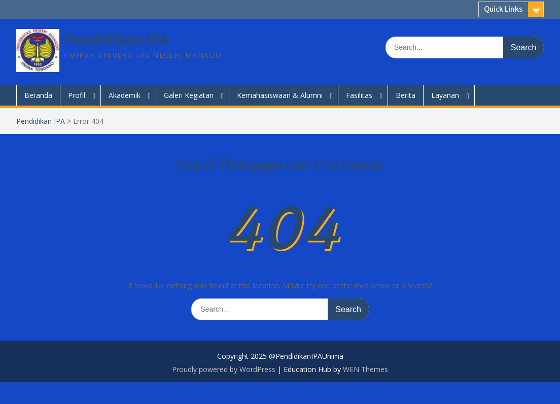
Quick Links (503, 9)
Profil (76, 95)
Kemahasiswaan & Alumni (280, 95)
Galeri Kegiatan (189, 95)
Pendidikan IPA (116, 39)
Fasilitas (359, 95)
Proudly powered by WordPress (223, 369)
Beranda (38, 95)
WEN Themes (365, 369)
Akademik (125, 95)
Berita (405, 95)
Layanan (445, 95)
